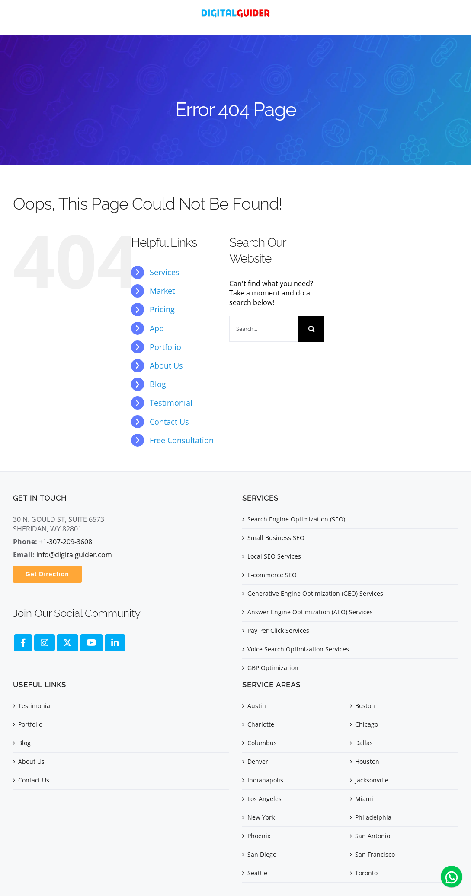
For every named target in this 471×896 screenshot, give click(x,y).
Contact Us (169, 421)
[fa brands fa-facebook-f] (23, 642)
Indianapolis (265, 780)
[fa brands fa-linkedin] (115, 642)
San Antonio (372, 836)
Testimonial (171, 402)
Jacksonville (371, 780)
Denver (257, 761)
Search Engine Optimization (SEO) (296, 519)
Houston (367, 761)
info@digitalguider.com (74, 554)
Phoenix (258, 836)
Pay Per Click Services (278, 630)
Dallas (364, 743)
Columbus (262, 743)
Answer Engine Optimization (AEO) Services (310, 612)
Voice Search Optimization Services (298, 649)
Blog (158, 384)
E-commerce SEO (272, 575)
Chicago (366, 724)
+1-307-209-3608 (65, 541)
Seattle (257, 873)
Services (164, 272)
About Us (166, 365)
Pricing (162, 309)
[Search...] (263, 329)
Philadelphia (373, 817)
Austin (256, 706)
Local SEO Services (274, 556)
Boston (365, 706)
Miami (364, 798)
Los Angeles (264, 798)
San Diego (261, 854)
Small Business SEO (275, 538)
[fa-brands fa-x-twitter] (67, 642)
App (157, 328)
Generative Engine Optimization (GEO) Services (315, 593)
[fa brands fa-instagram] (44, 642)
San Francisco (375, 854)
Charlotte (260, 724)
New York (261, 817)
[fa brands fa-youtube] (91, 642)
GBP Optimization (272, 668)
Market (162, 291)
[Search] (311, 329)
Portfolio (165, 347)
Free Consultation (182, 440)
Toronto (366, 873)
